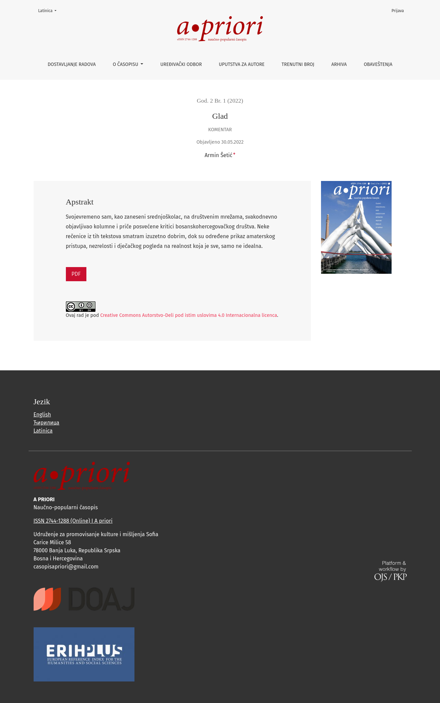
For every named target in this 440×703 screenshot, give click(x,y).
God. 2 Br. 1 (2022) (220, 100)
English (42, 414)
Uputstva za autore (242, 64)
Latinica (49, 10)
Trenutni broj (298, 64)
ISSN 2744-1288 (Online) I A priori (73, 521)
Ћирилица (46, 422)
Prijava (398, 10)
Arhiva (339, 64)
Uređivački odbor (181, 64)
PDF (76, 274)
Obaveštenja (378, 64)
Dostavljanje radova (72, 64)
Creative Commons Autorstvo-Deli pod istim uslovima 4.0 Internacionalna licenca (188, 315)
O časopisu (126, 64)
